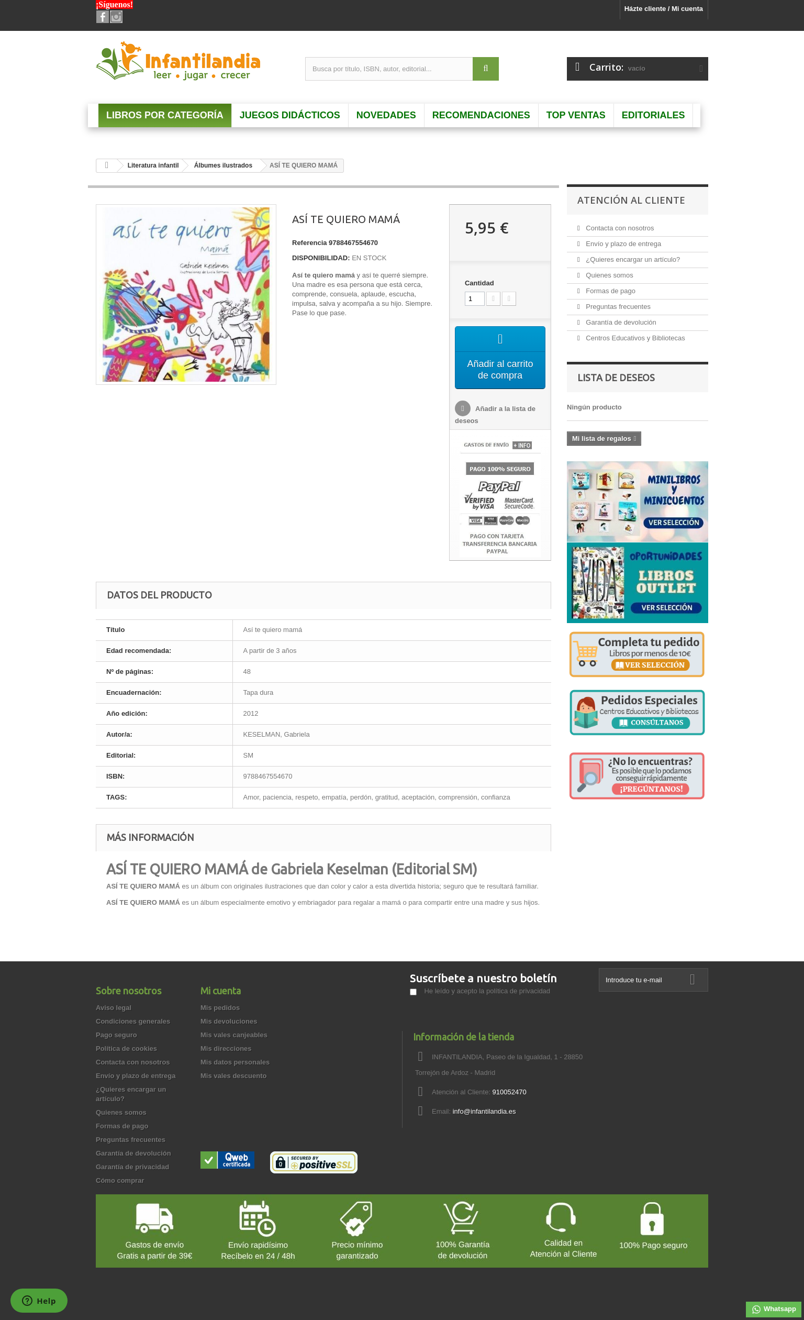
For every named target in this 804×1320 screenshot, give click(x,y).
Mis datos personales (235, 1062)
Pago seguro (116, 1035)
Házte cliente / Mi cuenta (663, 9)
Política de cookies (126, 1048)
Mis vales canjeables (233, 1035)
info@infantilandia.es (484, 1111)
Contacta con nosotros (619, 228)
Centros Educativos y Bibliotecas (634, 338)
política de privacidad (518, 991)
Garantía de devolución (620, 322)
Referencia (309, 243)
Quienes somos (608, 275)
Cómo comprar (120, 1180)
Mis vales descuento (233, 1076)
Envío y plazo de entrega (622, 244)
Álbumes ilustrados (223, 165)
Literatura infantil (153, 165)
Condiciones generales (133, 1021)
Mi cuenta (220, 990)
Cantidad (479, 283)
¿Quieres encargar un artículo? (632, 259)
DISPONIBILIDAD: (321, 258)
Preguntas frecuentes (617, 306)
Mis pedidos (220, 1008)
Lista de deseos (616, 377)
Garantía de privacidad (132, 1167)
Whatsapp (773, 1309)
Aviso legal (113, 1008)
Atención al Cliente (631, 200)
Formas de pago (609, 291)
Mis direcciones (226, 1048)
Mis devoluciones (228, 1021)
